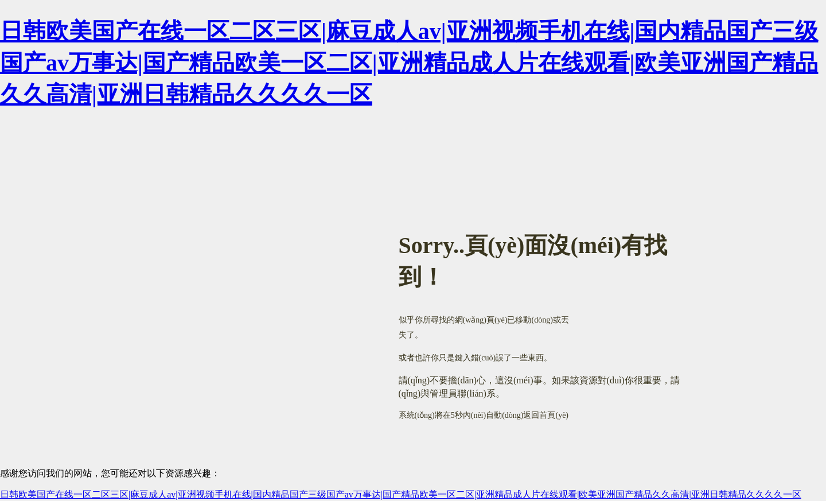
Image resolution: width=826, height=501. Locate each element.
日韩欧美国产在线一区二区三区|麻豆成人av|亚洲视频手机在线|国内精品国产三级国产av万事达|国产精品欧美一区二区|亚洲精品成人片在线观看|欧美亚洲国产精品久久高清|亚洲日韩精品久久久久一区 (409, 62)
